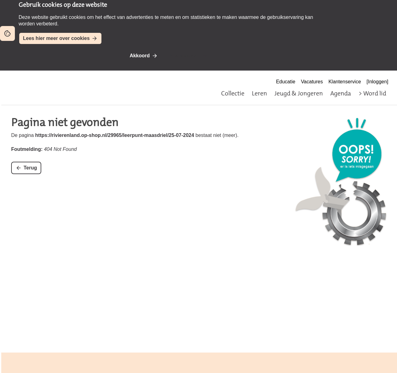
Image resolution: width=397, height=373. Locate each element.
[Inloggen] (377, 81)
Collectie (232, 93)
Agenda (340, 93)
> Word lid (372, 93)
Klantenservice (344, 81)
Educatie (285, 81)
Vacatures (312, 81)
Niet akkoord (185, 55)
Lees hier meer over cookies (56, 38)
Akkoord (140, 55)
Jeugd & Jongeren (298, 93)
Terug (30, 167)
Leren (259, 93)
